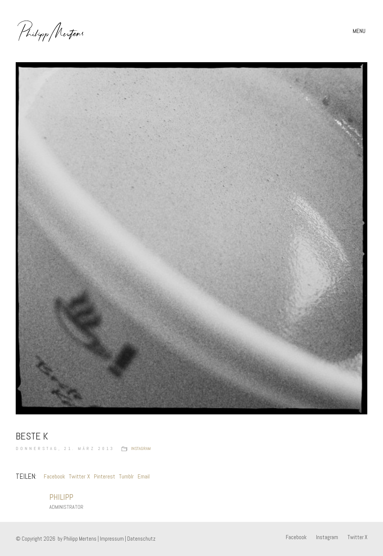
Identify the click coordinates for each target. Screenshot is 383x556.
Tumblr (126, 476)
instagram (141, 448)
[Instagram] (327, 537)
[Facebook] (296, 537)
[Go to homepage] (51, 31)
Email (144, 476)
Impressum (112, 538)
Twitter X (79, 476)
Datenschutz (141, 538)
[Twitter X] (357, 537)
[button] (360, 31)
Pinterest (104, 476)
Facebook (54, 476)
